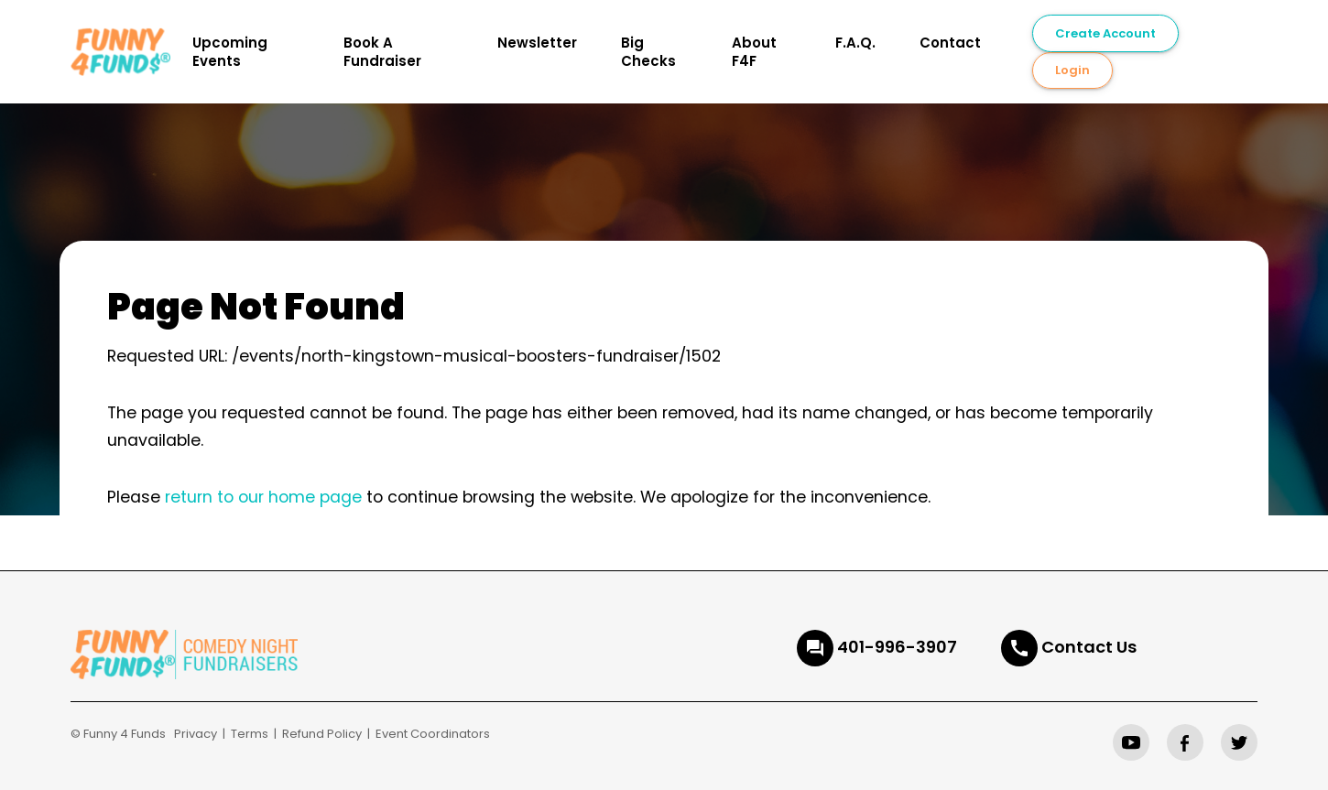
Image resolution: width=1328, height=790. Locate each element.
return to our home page (263, 497)
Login (1072, 70)
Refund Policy (322, 733)
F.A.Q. (855, 42)
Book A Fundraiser (382, 51)
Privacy (195, 733)
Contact (950, 42)
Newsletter (537, 42)
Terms (249, 733)
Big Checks (648, 51)
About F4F (754, 51)
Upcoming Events (229, 51)
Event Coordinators (433, 733)
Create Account (1105, 33)
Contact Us (1089, 646)
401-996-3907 (897, 646)
